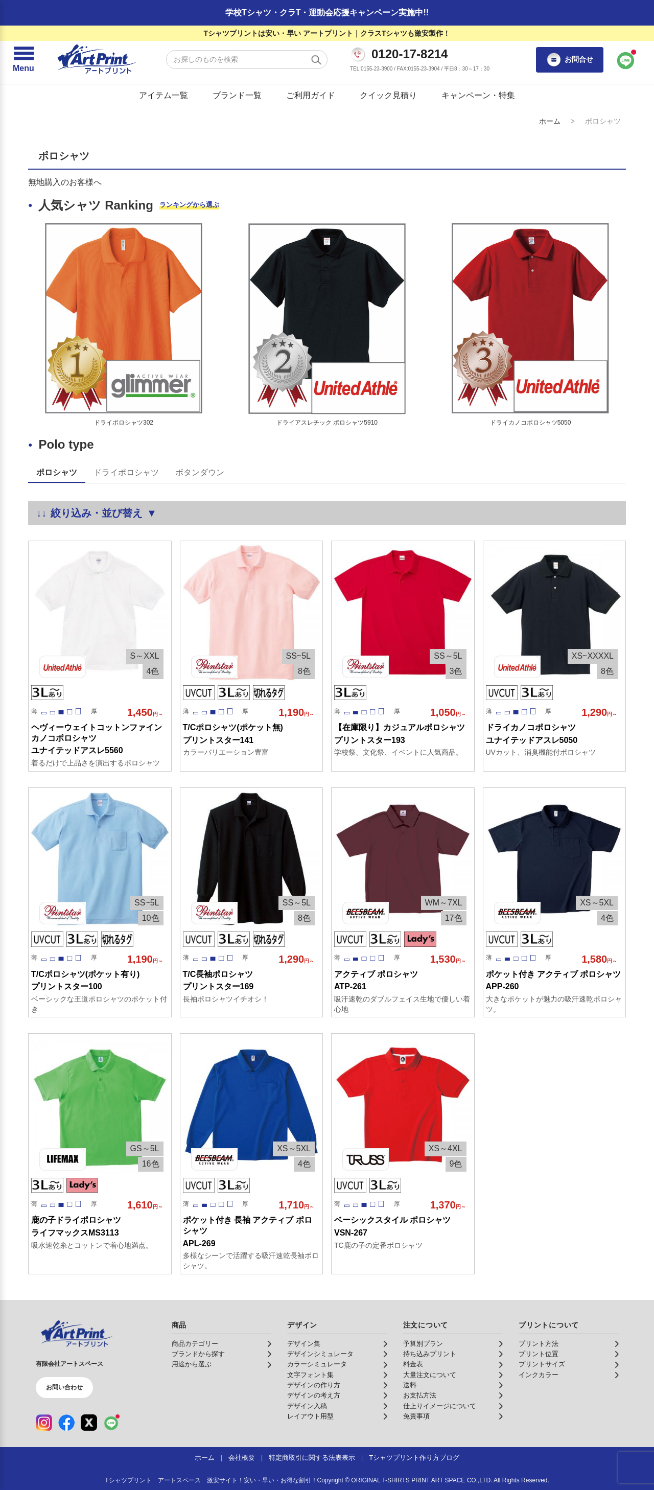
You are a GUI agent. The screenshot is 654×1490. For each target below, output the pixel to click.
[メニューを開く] (23, 59)
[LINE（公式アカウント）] (111, 1422)
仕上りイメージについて (439, 1406)
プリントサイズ (542, 1364)
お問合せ (569, 59)
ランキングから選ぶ (189, 204)
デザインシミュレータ (320, 1354)
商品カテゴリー (195, 1343)
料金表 (413, 1364)
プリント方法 (538, 1343)
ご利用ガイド (310, 95)
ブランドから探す (198, 1354)
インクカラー (538, 1375)
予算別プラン (423, 1343)
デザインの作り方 (313, 1385)
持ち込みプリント (429, 1354)
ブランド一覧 (237, 95)
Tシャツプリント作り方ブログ (414, 1457)
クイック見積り (388, 95)
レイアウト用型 (310, 1416)
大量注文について (429, 1375)
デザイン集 (303, 1343)
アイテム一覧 (163, 95)
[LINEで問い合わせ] (626, 60)
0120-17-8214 (409, 54)
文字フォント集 (310, 1375)
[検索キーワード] (247, 59)
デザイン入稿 (307, 1406)
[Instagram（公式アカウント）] (44, 1422)
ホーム (549, 121)
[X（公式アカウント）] (89, 1422)
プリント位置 (538, 1354)
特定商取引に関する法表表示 (312, 1457)
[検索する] (316, 60)
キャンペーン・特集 (478, 95)
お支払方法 (419, 1395)
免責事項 (416, 1416)
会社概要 (241, 1457)
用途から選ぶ (192, 1364)
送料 (409, 1385)
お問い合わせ (64, 1387)
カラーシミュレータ (317, 1364)
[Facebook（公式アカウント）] (66, 1422)
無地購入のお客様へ (65, 182)
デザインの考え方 (313, 1395)
